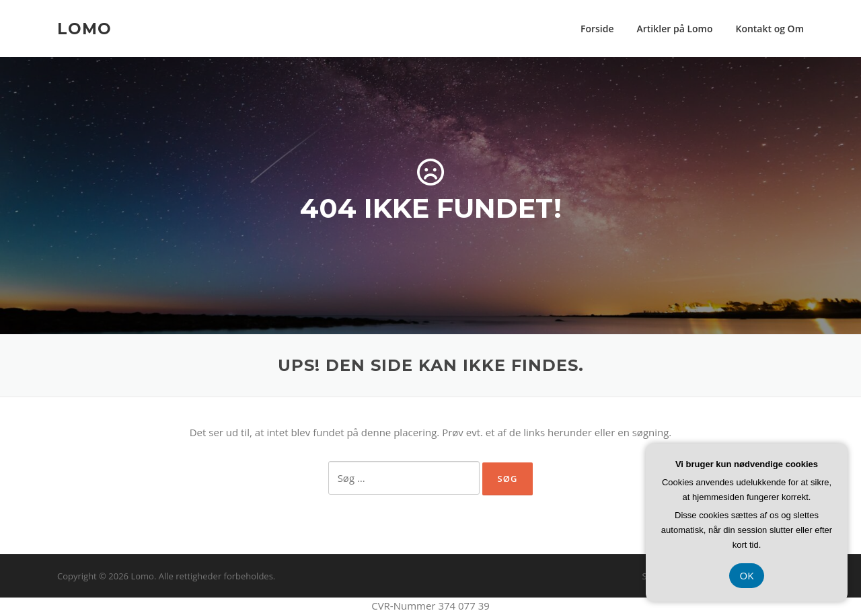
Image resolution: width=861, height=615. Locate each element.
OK (747, 575)
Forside (597, 28)
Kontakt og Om (769, 28)
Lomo (84, 28)
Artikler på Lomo (675, 28)
